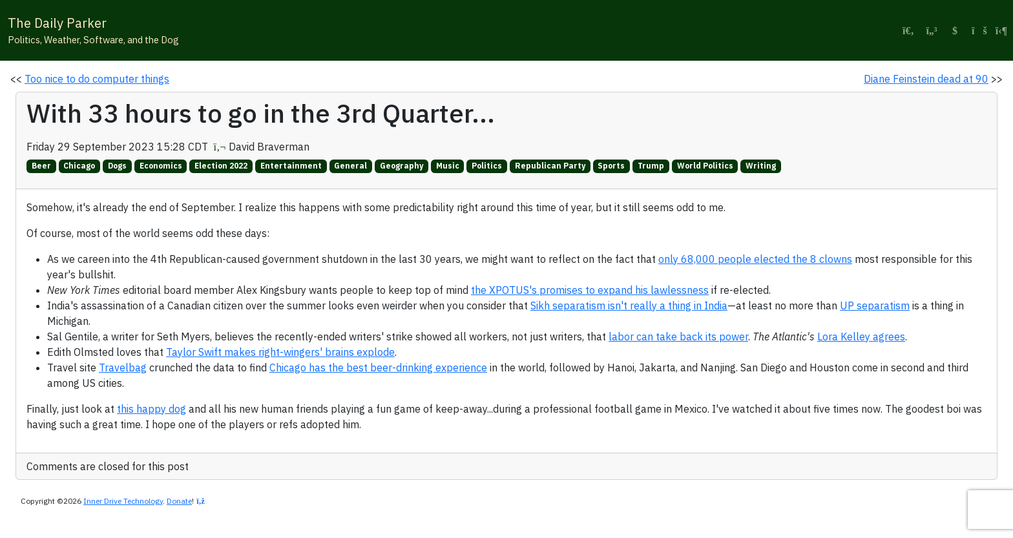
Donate (179, 501)
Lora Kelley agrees (861, 336)
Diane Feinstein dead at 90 (926, 78)
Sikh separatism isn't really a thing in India (628, 305)
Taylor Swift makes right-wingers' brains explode (280, 352)
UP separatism (875, 305)
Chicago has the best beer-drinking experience (378, 367)
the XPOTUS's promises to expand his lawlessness (590, 290)
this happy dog (151, 408)
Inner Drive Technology (123, 501)
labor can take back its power (678, 336)
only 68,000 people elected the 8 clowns (755, 259)
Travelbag (123, 367)
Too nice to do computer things (97, 78)
